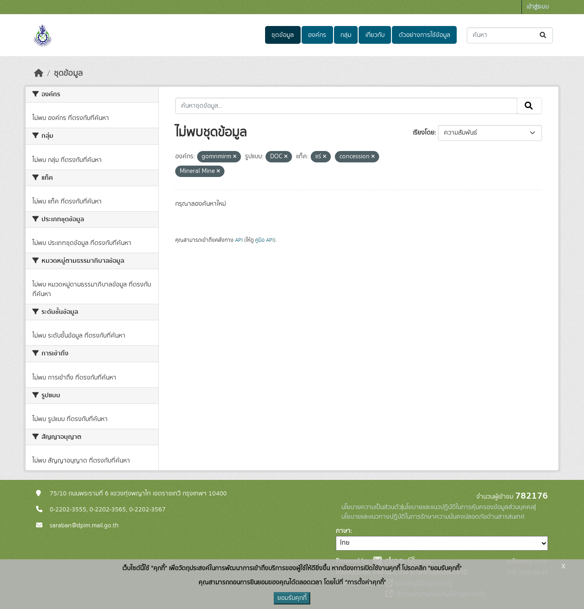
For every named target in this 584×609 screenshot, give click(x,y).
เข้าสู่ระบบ (538, 7)
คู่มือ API (264, 240)
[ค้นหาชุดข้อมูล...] (510, 35)
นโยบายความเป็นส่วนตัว (371, 507)
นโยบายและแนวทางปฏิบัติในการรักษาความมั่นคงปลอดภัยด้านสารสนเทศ (433, 516)
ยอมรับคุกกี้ (292, 598)
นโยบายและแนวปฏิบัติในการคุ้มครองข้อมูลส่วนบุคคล (468, 507)
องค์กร (317, 35)
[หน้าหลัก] (38, 73)
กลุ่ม (345, 35)
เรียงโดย (423, 132)
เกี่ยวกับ (375, 35)
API (239, 240)
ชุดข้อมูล (282, 35)
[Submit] (543, 35)
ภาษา (343, 531)
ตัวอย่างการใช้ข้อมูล (424, 35)
